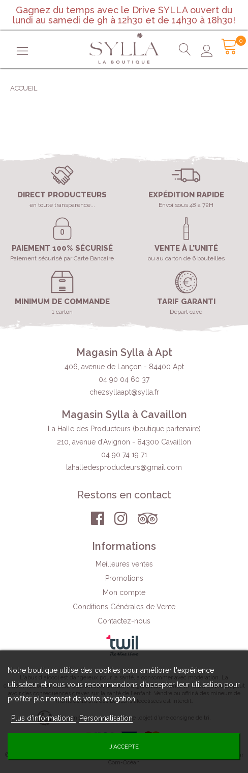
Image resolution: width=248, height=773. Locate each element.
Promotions (124, 579)
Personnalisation (106, 718)
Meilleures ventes (124, 565)
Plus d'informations (43, 718)
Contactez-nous (124, 622)
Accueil (23, 88)
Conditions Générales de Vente (124, 608)
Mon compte (124, 593)
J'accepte (124, 746)
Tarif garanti (186, 302)
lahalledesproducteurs (124, 467)
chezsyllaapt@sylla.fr (124, 392)
